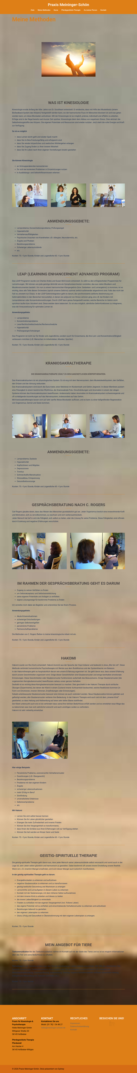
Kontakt (103, 10)
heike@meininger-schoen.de (53, 1028)
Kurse (56, 10)
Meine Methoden (44, 10)
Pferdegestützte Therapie (70, 10)
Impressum (75, 1023)
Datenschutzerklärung (79, 1026)
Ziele (32, 10)
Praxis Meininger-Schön (68, 4)
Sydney (61, 1069)
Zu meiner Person (90, 10)
